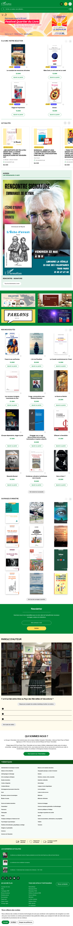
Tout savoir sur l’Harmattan (36, 754)
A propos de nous (5, 886)
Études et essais (5, 798)
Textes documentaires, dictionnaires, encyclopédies (50, 818)
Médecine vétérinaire (43, 798)
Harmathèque (32, 886)
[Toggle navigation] (70, 9)
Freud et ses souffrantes (12, 359)
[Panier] (70, 4)
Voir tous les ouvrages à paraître (36, 599)
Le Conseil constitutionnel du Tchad (61, 359)
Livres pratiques (41, 789)
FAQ (2, 888)
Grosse (54, 108)
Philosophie (4, 812)
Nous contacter (63, 884)
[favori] (27, 67)
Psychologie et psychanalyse (8, 821)
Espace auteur (4, 901)
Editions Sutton (32, 901)
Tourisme (40, 824)
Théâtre (39, 821)
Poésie (2, 815)
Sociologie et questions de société (46, 812)
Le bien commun (33, 899)
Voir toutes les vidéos (8, 724)
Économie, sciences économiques (9, 795)
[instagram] (3, 878)
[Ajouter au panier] (18, 77)
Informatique (41, 783)
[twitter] (6, 878)
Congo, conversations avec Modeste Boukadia (36, 397)
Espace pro (4, 899)
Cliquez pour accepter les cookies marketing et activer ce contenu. (36, 668)
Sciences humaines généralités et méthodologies (49, 806)
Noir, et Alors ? (60, 476)
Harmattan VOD (33, 891)
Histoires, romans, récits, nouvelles (46, 777)
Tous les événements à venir (12, 283)
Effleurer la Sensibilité (61, 435)
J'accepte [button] (5, 922)
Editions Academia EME (35, 893)
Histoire (40, 774)
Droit (2, 792)
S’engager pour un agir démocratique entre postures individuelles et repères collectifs (36, 437)
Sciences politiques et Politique (45, 809)
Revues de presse (5, 893)
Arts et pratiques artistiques (7, 777)
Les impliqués (32, 905)
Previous (65, 122)
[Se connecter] (65, 4)
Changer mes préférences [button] (25, 922)
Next (69, 122)
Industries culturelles (43, 780)
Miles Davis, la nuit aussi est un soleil (55, 70)
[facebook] (18, 878)
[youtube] (14, 878)
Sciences (3, 831)
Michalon (31, 897)
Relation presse (5, 895)
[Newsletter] (61, 4)
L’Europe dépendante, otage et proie (12, 435)
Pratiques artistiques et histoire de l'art (10, 818)
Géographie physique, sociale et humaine (47, 770)
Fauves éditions (32, 895)
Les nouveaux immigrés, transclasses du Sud (12, 397)
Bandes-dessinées (5, 780)
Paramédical (4, 806)
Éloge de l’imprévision (18, 108)
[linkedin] (10, 878)
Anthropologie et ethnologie (7, 774)
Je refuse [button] (13, 922)
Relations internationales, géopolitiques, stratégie (12, 824)
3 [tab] (66, 33)
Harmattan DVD (33, 888)
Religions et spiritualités (7, 828)
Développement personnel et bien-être (10, 789)
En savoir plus (8, 162)
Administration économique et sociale (10, 767)
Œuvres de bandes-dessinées (8, 803)
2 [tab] (64, 33)
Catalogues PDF (5, 891)
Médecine (40, 795)
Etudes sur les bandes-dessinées (45, 767)
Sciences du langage (43, 803)
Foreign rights (4, 903)
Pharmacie (3, 809)
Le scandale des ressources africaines (18, 70)
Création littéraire (5, 786)
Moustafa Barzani (12, 476)
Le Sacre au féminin (61, 396)
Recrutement (4, 897)
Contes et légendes (5, 783)
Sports (39, 815)
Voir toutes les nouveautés (36, 492)
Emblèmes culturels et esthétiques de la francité (36, 477)
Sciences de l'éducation (6, 834)
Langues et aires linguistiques (45, 786)
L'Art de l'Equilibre (36, 359)
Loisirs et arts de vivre (43, 792)
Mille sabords (32, 903)
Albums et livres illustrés (7, 770)
